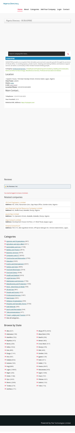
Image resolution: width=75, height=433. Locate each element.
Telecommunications (13, 314)
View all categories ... (13, 319)
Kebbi (40, 365)
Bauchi (40, 339)
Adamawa (10, 335)
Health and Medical (12, 277)
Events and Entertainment (15, 265)
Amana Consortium (13, 227)
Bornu (9, 345)
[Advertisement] (36, 38)
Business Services (12, 254)
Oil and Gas (10, 291)
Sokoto (40, 384)
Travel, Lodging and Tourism (15, 317)
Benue (40, 342)
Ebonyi (40, 348)
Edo (8, 352)
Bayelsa (9, 342)
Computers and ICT (12, 257)
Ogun (40, 374)
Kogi (8, 368)
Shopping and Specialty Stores (16, 305)
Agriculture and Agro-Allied (15, 245)
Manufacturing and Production (16, 285)
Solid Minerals (10, 308)
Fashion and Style (12, 268)
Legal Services (11, 280)
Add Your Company (48, 9)
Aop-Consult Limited (14, 221)
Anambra (9, 339)
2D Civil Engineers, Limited (16, 204)
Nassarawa (42, 371)
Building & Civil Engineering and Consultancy (43, 69)
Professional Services (20, 69)
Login (59, 9)
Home (20, 9)
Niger (8, 374)
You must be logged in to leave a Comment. (16, 194)
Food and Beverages (13, 271)
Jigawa (40, 358)
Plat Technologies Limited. (60, 424)
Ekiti (39, 352)
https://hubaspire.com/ (28, 104)
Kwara (40, 368)
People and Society (12, 294)
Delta (8, 348)
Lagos (12, 84)
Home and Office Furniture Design (25, 70)
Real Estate (10, 299)
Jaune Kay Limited (12, 215)
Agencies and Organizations (15, 243)
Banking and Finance (13, 251)
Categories (34, 9)
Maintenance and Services (15, 282)
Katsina (9, 365)
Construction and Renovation (15, 260)
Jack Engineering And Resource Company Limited (25, 209)
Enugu (9, 355)
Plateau (40, 381)
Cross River (42, 345)
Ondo (8, 377)
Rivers (9, 384)
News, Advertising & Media (15, 288)
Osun (40, 377)
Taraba (9, 387)
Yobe (40, 387)
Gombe (40, 355)
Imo (8, 358)
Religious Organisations (14, 302)
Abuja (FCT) (42, 332)
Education (9, 263)
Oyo (8, 381)
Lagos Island (14, 86)
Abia (8, 332)
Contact (66, 9)
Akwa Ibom (42, 335)
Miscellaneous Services (43, 70)
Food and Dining (11, 274)
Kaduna (9, 361)
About (26, 9)
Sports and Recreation (13, 311)
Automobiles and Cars (13, 248)
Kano (40, 361)
